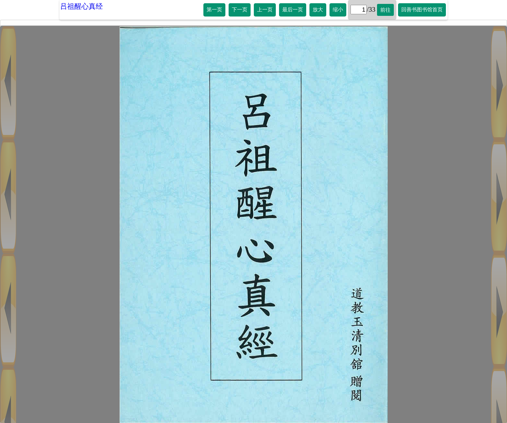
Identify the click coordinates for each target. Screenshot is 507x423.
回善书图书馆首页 (422, 9)
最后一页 (292, 9)
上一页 (265, 9)
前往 (385, 10)
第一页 (214, 9)
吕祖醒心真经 (81, 6)
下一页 (239, 9)
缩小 (338, 9)
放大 (318, 9)
